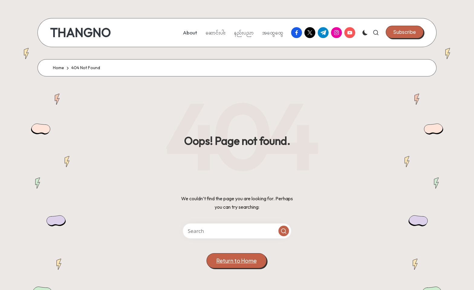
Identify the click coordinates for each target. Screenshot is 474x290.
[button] (405, 32)
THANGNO (80, 32)
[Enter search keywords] (237, 231)
